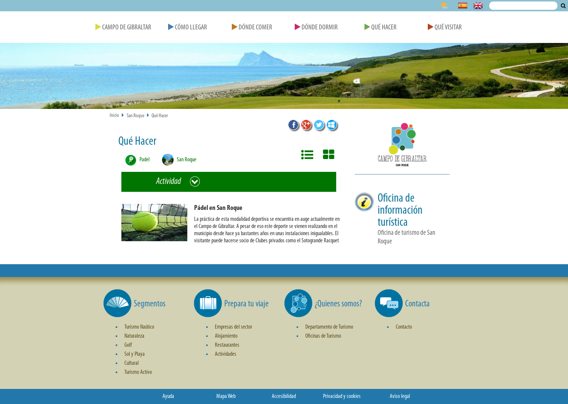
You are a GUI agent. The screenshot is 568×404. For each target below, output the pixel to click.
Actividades (225, 354)
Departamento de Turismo (329, 327)
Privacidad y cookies (342, 396)
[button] (231, 226)
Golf (128, 345)
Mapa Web (226, 396)
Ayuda (168, 396)
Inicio (114, 115)
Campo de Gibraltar (123, 27)
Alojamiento (226, 336)
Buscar (563, 5)
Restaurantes (227, 345)
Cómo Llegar (187, 27)
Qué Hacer (380, 27)
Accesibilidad (284, 396)
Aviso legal (400, 396)
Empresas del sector (233, 327)
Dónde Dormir (316, 27)
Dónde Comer (252, 27)
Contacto (404, 327)
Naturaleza (134, 336)
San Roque (135, 116)
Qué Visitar (445, 27)
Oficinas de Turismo (323, 336)
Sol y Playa (134, 354)
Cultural (131, 363)
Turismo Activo (138, 372)
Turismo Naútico (139, 327)
